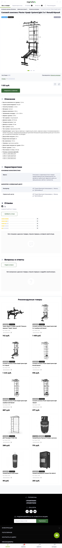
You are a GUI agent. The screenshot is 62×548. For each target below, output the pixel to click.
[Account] (60, 2)
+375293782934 (31, 500)
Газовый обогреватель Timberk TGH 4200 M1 (44, 473)
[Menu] (2, 2)
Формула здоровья (34, 9)
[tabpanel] (31, 44)
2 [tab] (31, 70)
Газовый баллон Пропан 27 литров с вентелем (44, 438)
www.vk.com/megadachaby (35, 511)
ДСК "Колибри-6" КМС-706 (10, 438)
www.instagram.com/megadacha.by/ (31, 511)
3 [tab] (34, 70)
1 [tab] (28, 70)
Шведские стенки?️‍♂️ (22, 9)
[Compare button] (59, 84)
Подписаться (42, 521)
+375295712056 (31, 503)
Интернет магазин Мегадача (8, 9)
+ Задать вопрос (9, 265)
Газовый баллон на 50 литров (10, 473)
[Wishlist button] (55, 84)
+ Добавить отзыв (9, 214)
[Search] (5, 2)
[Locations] (57, 2)
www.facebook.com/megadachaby (27, 511)
